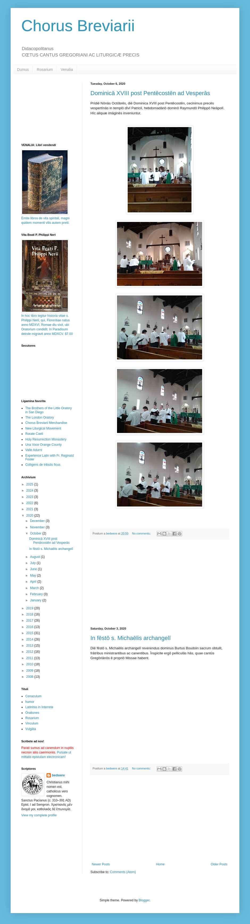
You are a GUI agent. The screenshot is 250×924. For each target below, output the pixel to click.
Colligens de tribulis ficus (42, 465)
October (36, 533)
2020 (30, 515)
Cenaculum (33, 696)
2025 (30, 484)
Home (160, 864)
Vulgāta (30, 729)
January (36, 600)
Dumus (23, 69)
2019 (30, 608)
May (33, 575)
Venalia (67, 69)
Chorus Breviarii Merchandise (46, 423)
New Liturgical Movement (43, 428)
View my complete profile (39, 815)
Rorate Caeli (34, 434)
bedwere (58, 775)
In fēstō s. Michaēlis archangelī (130, 638)
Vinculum (31, 723)
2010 (30, 664)
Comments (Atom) (123, 872)
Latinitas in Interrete (39, 707)
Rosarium (45, 69)
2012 (30, 652)
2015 (30, 633)
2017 (30, 620)
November (38, 527)
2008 (30, 677)
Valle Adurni (33, 450)
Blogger (144, 900)
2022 (30, 503)
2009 (30, 670)
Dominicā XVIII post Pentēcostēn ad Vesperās (150, 93)
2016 (30, 627)
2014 (30, 639)
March (35, 588)
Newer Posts (101, 864)
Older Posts (219, 864)
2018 (30, 614)
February (37, 594)
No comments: (141, 533)
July (33, 563)
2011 (30, 658)
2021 (30, 509)
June (34, 569)
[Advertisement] (159, 583)
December (38, 521)
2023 (30, 497)
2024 (30, 490)
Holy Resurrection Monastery (45, 439)
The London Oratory (39, 417)
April (33, 581)
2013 (30, 645)
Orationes (32, 713)
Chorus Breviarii (78, 26)
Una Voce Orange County (43, 445)
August (35, 557)
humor (29, 702)
